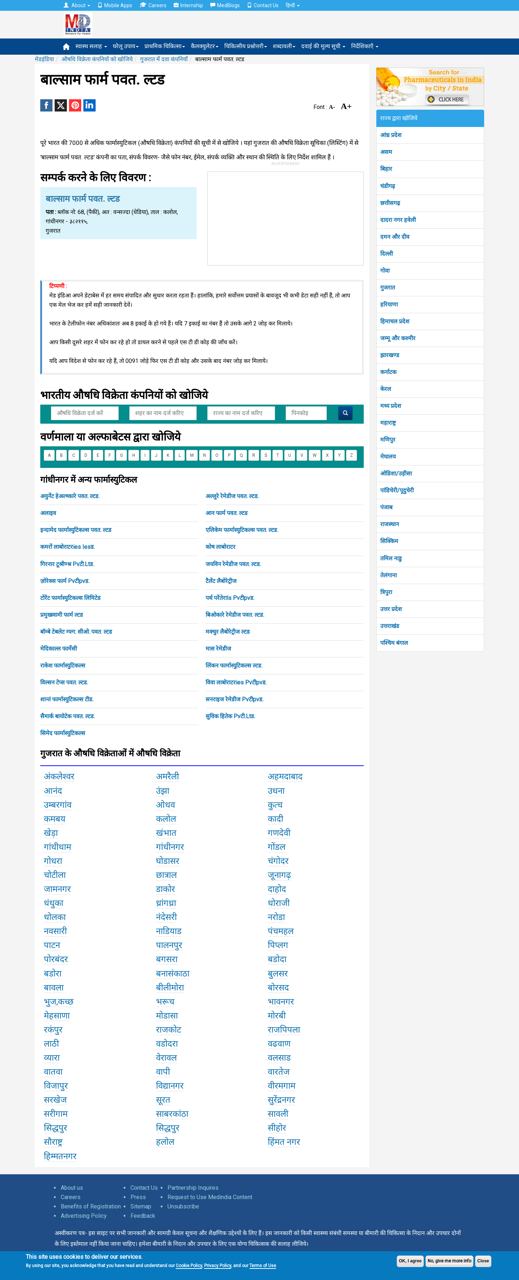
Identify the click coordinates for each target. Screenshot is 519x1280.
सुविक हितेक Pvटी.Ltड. (230, 716)
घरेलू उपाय (126, 46)
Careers (152, 5)
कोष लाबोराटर (220, 546)
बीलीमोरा (170, 988)
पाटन (52, 945)
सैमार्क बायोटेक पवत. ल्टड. (67, 716)
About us (72, 1187)
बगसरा (167, 959)
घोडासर (167, 861)
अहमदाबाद (285, 776)
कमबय (54, 819)
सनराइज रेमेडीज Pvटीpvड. (234, 699)
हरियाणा (389, 304)
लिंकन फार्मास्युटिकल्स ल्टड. (234, 665)
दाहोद (277, 889)
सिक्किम (389, 541)
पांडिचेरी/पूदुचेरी (397, 490)
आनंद (53, 791)
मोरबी (277, 1016)
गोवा (385, 270)
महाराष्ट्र (388, 422)
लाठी (51, 1044)
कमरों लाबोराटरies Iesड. (67, 546)
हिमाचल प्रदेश (394, 321)
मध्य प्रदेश (390, 405)
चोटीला (55, 875)
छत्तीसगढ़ (390, 203)
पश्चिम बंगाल (394, 642)
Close (483, 1260)
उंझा (162, 791)
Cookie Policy (189, 1265)
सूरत (163, 1100)
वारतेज (279, 1072)
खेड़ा (51, 833)
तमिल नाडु (391, 558)
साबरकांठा (172, 1114)
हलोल (165, 1142)
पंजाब (386, 507)
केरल (385, 389)
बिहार (386, 168)
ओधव (165, 805)
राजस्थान (389, 524)
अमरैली (167, 776)
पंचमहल (281, 931)
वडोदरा (167, 1044)
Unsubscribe (183, 1206)
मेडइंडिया (44, 59)
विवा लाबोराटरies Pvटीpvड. (236, 682)
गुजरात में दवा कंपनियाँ (164, 59)
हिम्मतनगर (60, 1156)
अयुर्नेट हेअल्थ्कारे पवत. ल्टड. (70, 496)
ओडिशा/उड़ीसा (396, 473)
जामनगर (57, 889)
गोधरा (53, 861)
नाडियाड (169, 931)
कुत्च (275, 805)
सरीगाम (56, 1114)
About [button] (77, 5)
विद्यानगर (170, 1086)
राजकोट (168, 1030)
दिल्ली (386, 253)
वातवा (53, 1072)
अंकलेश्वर (59, 776)
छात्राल (166, 875)
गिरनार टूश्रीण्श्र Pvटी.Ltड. (67, 564)
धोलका (55, 917)
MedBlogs (225, 5)
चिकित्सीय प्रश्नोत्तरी (245, 46)
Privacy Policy (217, 1265)
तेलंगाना (388, 575)
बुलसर (278, 974)
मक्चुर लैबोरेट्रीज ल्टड (228, 631)
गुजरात (387, 287)
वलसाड (279, 1058)
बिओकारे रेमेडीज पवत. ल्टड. (235, 614)
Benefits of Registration (91, 1206)
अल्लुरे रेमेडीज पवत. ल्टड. (232, 496)
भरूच (165, 1002)
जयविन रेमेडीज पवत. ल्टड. (233, 564)
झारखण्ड (389, 355)
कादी (275, 819)
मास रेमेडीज (218, 648)
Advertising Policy (84, 1215)
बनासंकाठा (172, 974)
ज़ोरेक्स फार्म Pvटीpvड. (64, 581)
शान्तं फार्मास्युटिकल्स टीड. (66, 699)
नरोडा (276, 917)
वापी (163, 1072)
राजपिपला (284, 1030)
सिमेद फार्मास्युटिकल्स (62, 733)
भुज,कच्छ (59, 1002)
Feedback (142, 1215)
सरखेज (55, 1100)
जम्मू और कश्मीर (397, 338)
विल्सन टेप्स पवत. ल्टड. (64, 682)
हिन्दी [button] (293, 5)
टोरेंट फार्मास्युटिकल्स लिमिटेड (70, 598)
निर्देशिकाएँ (364, 46)
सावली (278, 1114)
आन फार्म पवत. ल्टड (227, 513)
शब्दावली (284, 46)
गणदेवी (279, 833)
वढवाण (279, 1044)
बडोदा (277, 959)
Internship (188, 5)
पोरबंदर (56, 959)
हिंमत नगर (284, 1142)
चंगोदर (278, 861)
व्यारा (52, 1058)
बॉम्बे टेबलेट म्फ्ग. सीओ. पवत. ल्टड (76, 631)
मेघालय (388, 456)
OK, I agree (410, 1260)
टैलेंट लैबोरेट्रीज (221, 581)
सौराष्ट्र (53, 1142)
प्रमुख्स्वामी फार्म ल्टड (61, 614)
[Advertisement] (286, 217)
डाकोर (165, 889)
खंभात (166, 833)
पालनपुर (169, 945)
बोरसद (278, 988)
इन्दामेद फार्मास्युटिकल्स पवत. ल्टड (75, 530)
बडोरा (52, 974)
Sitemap (140, 1206)
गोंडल (276, 847)
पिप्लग (278, 945)
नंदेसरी (166, 917)
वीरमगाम (281, 1086)
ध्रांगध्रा (166, 903)
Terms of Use (262, 1265)
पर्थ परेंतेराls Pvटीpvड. (230, 598)
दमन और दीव (394, 236)
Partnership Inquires (193, 1187)
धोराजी (279, 903)
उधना (276, 791)
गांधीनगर (170, 847)
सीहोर (277, 1128)
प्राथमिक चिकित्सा (164, 46)
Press (138, 1197)
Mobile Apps (114, 5)
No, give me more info (449, 1260)
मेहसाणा (57, 1016)
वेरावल (166, 1058)
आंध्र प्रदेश (390, 135)
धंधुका (53, 903)
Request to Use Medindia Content (209, 1197)
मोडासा (167, 1016)
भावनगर (281, 1002)
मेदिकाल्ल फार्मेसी (58, 648)
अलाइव (48, 513)
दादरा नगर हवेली (398, 220)
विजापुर (56, 1086)
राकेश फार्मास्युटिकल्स (62, 665)
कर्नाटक (388, 372)
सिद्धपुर (55, 1128)
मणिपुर (387, 439)
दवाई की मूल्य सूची (323, 46)
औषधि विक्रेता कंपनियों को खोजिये (97, 59)
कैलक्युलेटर (205, 46)
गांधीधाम (57, 847)
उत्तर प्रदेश (391, 609)
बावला (54, 988)
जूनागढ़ (279, 875)
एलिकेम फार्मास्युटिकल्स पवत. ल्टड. (242, 530)
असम (386, 152)
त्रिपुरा (386, 592)
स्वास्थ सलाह (91, 46)
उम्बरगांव (58, 805)
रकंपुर (53, 1030)
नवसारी (55, 931)
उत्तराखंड (389, 626)
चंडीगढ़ (387, 186)
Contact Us (263, 5)
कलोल (166, 819)
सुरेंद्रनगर (281, 1100)
